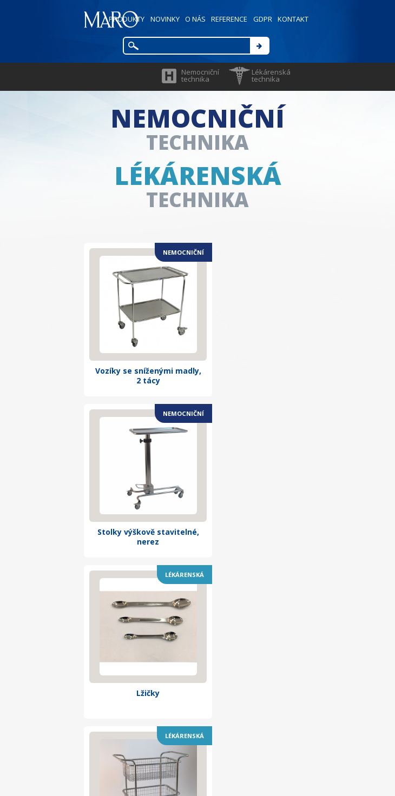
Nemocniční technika (200, 75)
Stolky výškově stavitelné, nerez (255, 358)
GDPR (261, 19)
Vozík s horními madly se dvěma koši (255, 504)
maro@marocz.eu (220, 703)
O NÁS (192, 19)
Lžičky (138, 499)
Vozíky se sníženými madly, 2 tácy (138, 358)
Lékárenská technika (271, 75)
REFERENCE (227, 19)
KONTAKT (292, 19)
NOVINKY (160, 19)
